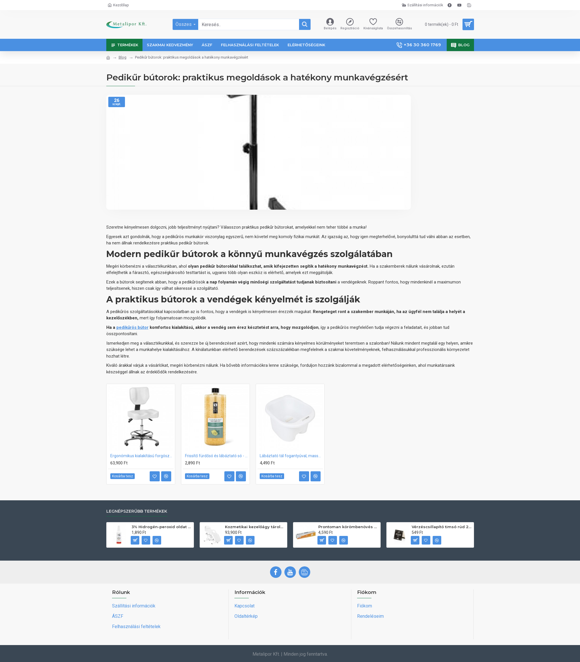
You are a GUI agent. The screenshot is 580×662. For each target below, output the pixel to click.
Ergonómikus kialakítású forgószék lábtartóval (142, 455)
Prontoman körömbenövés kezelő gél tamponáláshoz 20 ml (348, 526)
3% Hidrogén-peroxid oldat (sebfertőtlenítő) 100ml (162, 526)
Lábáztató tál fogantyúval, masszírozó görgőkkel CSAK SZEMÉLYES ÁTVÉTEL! (291, 455)
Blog (122, 57)
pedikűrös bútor (132, 327)
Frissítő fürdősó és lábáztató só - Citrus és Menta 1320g (216, 455)
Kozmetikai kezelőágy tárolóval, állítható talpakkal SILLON (255, 526)
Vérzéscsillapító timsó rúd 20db (442, 526)
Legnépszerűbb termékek (136, 511)
